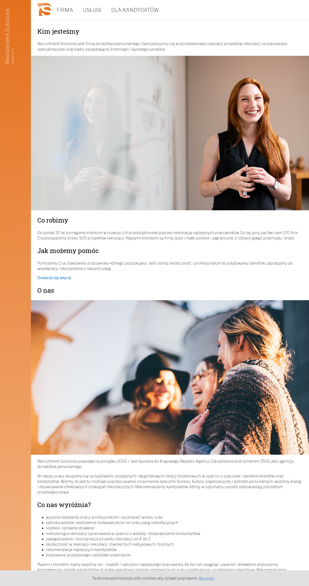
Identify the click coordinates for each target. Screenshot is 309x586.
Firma (65, 10)
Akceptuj (207, 578)
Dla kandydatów (135, 10)
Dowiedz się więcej (54, 278)
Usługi (92, 10)
